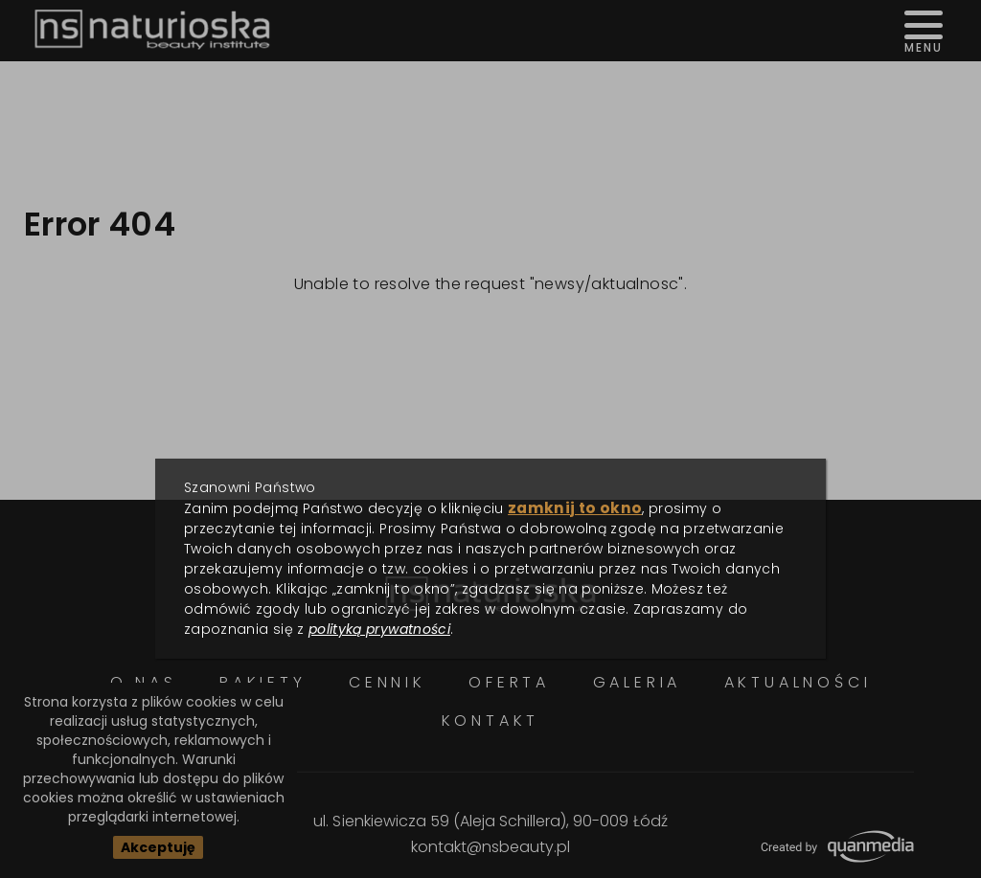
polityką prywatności (379, 629)
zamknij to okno (575, 508)
